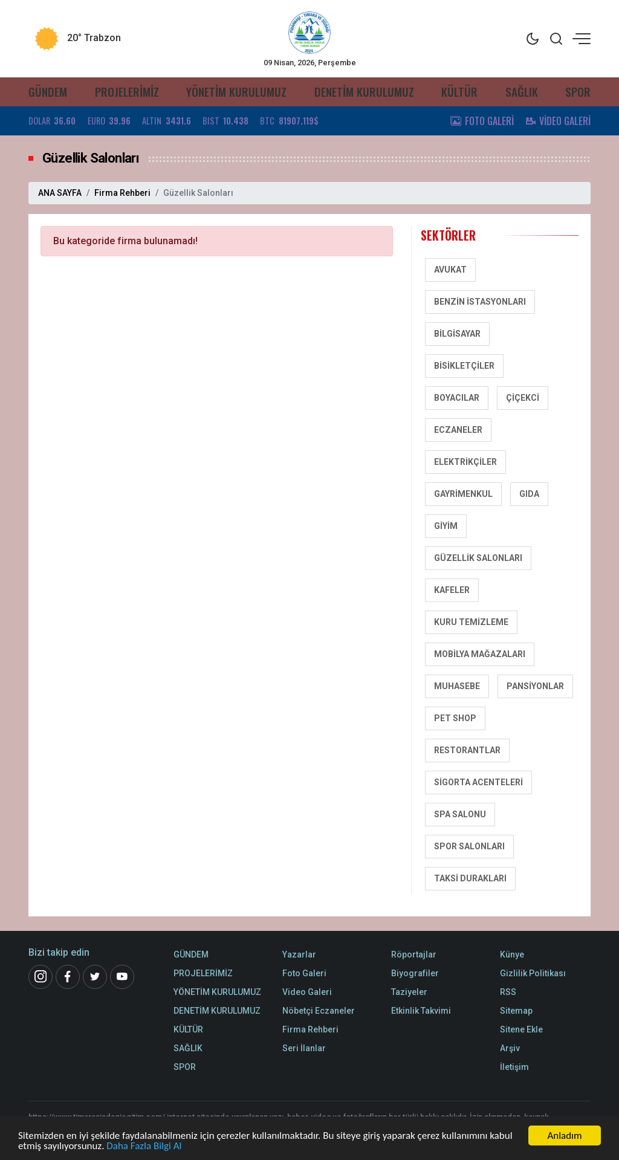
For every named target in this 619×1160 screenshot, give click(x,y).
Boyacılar (456, 398)
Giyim (446, 526)
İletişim (514, 1067)
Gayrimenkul (463, 494)
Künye (512, 954)
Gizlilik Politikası (533, 973)
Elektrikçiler (465, 462)
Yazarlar (299, 954)
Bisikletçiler (464, 366)
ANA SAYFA (60, 193)
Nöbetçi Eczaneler (318, 1011)
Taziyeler (409, 992)
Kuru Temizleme (471, 622)
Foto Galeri (304, 973)
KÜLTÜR (459, 91)
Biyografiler (415, 973)
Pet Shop (455, 718)
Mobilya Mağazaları (479, 654)
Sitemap (516, 1011)
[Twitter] (95, 977)
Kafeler (452, 590)
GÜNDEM (47, 91)
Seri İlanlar (304, 1048)
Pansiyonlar (535, 686)
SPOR (578, 91)
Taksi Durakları (470, 878)
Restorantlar (467, 750)
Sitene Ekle (521, 1029)
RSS (508, 992)
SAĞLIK (521, 91)
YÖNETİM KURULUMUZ (236, 91)
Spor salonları (469, 846)
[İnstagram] (40, 977)
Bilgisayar (457, 334)
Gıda (529, 494)
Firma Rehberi (122, 193)
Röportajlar (413, 954)
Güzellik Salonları (478, 558)
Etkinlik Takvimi (421, 1011)
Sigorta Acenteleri (478, 782)
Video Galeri (307, 992)
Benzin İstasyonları (480, 301)
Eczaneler (458, 430)
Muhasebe (457, 686)
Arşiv (510, 1048)
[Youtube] (122, 977)
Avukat (450, 269)
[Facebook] (68, 977)
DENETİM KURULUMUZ (364, 91)
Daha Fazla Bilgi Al (143, 1146)
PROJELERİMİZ (127, 91)
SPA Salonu (460, 814)
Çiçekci (522, 398)
